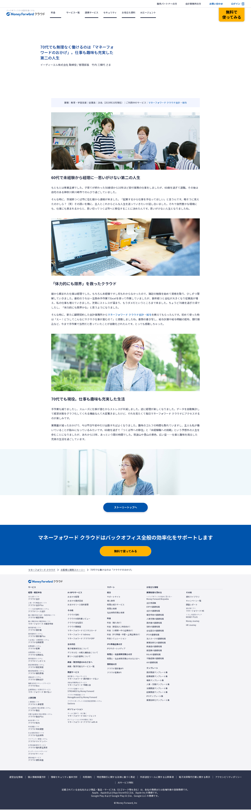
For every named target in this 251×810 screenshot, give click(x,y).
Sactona (85, 702)
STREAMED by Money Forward (81, 690)
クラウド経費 (34, 647)
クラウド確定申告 (41, 616)
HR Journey (191, 625)
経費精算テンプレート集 (157, 676)
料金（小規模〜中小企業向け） (120, 631)
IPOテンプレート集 (154, 696)
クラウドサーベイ (37, 753)
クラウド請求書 (35, 629)
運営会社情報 (16, 777)
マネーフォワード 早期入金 (79, 684)
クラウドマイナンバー (37, 740)
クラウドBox (39, 685)
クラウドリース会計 (38, 610)
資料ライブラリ (192, 597)
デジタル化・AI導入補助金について (83, 653)
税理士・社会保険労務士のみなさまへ (123, 659)
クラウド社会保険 (36, 734)
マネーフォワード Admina (79, 635)
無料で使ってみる (125, 551)
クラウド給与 (34, 722)
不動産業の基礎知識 (155, 658)
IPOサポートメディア (116, 649)
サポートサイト (114, 597)
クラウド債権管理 (38, 641)
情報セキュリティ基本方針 (64, 777)
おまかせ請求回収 (75, 601)
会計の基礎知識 (153, 611)
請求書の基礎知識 (154, 623)
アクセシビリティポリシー (228, 777)
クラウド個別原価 (36, 672)
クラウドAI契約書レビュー (79, 619)
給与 (184, 102)
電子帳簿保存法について (78, 649)
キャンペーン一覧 (193, 601)
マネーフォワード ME (195, 610)
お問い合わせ (216, 3)
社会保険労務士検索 (115, 613)
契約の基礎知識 (153, 627)
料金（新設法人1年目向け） (119, 627)
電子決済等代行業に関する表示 (194, 777)
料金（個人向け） (114, 623)
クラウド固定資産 (36, 666)
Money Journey (192, 621)
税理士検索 (112, 609)
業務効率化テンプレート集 (158, 700)
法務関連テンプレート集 (157, 688)
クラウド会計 (34, 598)
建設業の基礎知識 (154, 651)
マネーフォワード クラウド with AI (82, 721)
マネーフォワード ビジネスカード (82, 631)
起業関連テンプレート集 (157, 692)
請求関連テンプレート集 (157, 672)
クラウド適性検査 (36, 759)
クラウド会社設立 (75, 623)
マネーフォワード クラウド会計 (164, 102)
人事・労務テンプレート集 (158, 684)
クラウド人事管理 (36, 703)
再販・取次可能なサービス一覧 (81, 667)
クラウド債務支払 (36, 654)
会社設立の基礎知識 (155, 631)
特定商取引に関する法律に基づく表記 (116, 777)
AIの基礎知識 (152, 662)
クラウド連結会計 (36, 678)
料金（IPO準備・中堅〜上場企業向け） (124, 635)
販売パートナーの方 (167, 3)
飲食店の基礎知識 (154, 647)
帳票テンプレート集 (155, 680)
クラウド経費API (114, 673)
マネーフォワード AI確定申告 (40, 623)
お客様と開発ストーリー (73, 570)
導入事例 (111, 601)
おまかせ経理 (73, 597)
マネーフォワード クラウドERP (81, 639)
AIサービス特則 (125, 783)
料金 (53, 12)
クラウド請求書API (115, 669)
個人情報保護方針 (37, 777)
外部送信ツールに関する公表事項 (157, 777)
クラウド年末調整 (36, 728)
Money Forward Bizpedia (159, 598)
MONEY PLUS (194, 616)
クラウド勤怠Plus (40, 716)
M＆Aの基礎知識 (153, 655)
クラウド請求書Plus (36, 635)
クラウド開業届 (74, 627)
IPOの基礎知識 (152, 635)
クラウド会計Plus (37, 604)
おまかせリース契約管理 (78, 605)
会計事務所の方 (193, 3)
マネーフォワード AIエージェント (82, 715)
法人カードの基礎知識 (156, 639)
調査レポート (192, 605)
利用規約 (87, 777)
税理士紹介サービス (115, 605)
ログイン (235, 3)
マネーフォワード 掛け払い (40, 691)
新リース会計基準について (79, 657)
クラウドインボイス (36, 660)
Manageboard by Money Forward (82, 696)
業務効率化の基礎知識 (156, 643)
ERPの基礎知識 (153, 607)
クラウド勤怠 (39, 709)
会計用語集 (151, 603)
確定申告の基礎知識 (155, 615)
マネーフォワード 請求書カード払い (83, 678)
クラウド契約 (73, 615)
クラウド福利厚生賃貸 (37, 746)
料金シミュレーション (116, 639)
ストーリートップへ (125, 507)
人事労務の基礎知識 (155, 619)
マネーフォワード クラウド (41, 570)
